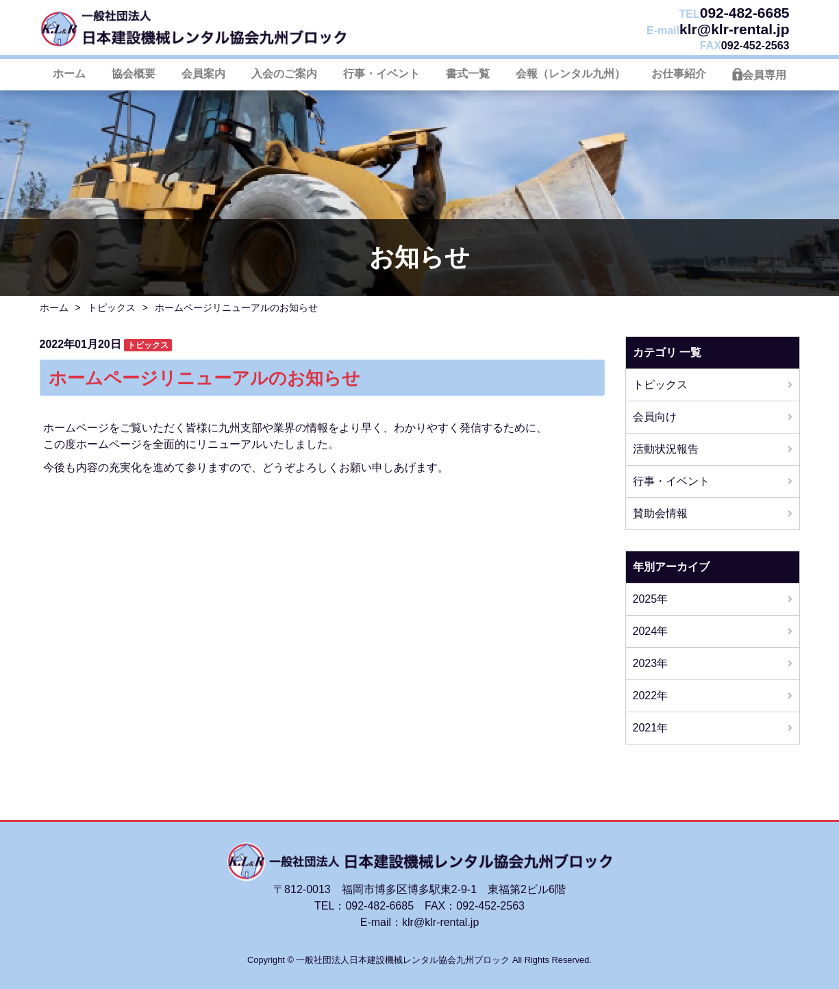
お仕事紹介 (678, 73)
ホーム (69, 73)
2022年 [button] (650, 695)
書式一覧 (468, 73)
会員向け (655, 417)
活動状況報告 (666, 449)
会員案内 (203, 73)
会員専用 (764, 75)
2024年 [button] (650, 631)
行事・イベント (381, 73)
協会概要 (133, 73)
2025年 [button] (650, 599)
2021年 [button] (650, 728)
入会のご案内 (284, 73)
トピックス (112, 307)
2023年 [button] (650, 663)
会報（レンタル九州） (570, 73)
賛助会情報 (660, 513)
